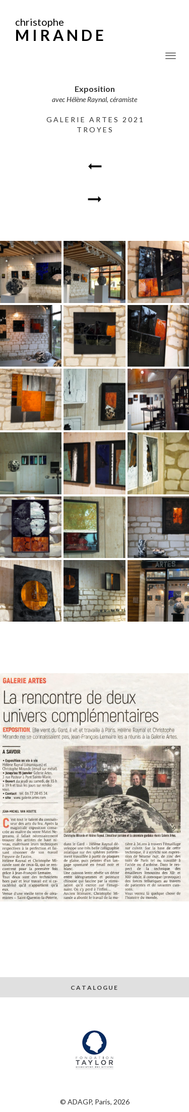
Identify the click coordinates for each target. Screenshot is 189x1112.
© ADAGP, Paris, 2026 (95, 1101)
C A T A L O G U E (94, 987)
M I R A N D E (59, 35)
